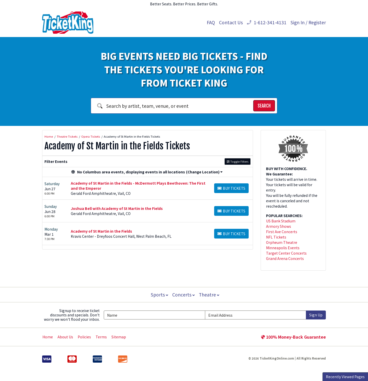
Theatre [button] (209, 294)
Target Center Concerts (286, 253)
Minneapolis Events (283, 247)
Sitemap (118, 336)
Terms (101, 336)
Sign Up (316, 314)
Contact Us (231, 22)
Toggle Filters (237, 161)
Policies (84, 336)
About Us (65, 336)
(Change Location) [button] (204, 171)
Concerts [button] (183, 294)
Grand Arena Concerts (285, 258)
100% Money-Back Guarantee (293, 337)
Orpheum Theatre (281, 242)
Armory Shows (278, 226)
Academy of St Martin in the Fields (101, 231)
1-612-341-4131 (266, 22)
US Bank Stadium (280, 220)
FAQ (211, 22)
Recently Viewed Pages (345, 376)
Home (47, 336)
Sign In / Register (308, 22)
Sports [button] (159, 294)
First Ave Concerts (281, 231)
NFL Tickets (276, 237)
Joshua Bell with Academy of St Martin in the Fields (117, 208)
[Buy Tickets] (231, 188)
